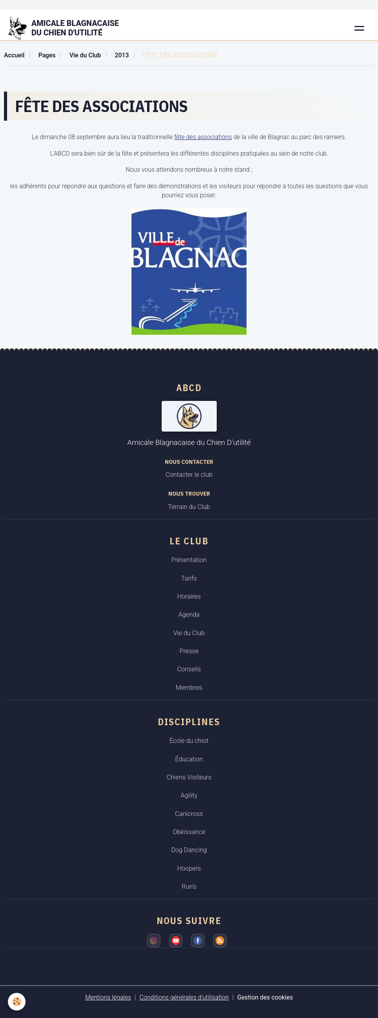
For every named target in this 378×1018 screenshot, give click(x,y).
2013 (122, 55)
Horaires (189, 596)
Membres (189, 687)
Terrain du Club (189, 507)
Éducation (189, 759)
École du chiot (189, 740)
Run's (189, 886)
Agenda (188, 614)
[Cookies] (17, 1002)
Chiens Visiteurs (188, 777)
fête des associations (203, 137)
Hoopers (189, 868)
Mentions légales (108, 997)
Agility (189, 795)
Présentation (189, 560)
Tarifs (189, 578)
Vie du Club (85, 55)
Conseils (189, 669)
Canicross (189, 814)
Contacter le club (189, 474)
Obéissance (189, 832)
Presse (188, 651)
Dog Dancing (189, 850)
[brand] (68, 28)
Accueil (14, 55)
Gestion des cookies (265, 997)
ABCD (189, 387)
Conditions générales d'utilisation (184, 997)
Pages (46, 55)
